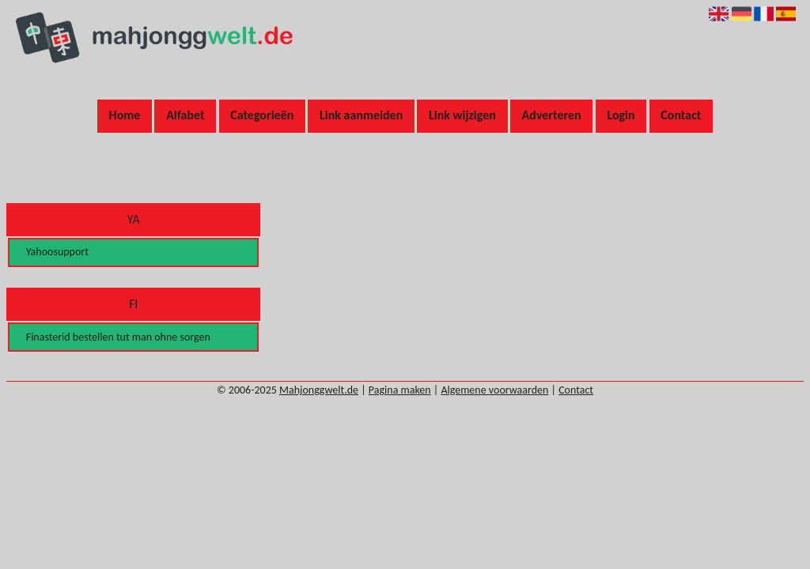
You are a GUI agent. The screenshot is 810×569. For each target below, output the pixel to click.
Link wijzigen (462, 114)
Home (125, 114)
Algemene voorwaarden (494, 390)
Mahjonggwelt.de (318, 390)
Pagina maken (400, 390)
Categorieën (261, 114)
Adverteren (551, 114)
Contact (680, 114)
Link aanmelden (361, 114)
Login (620, 114)
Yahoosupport (57, 251)
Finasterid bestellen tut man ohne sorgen (118, 337)
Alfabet (185, 114)
